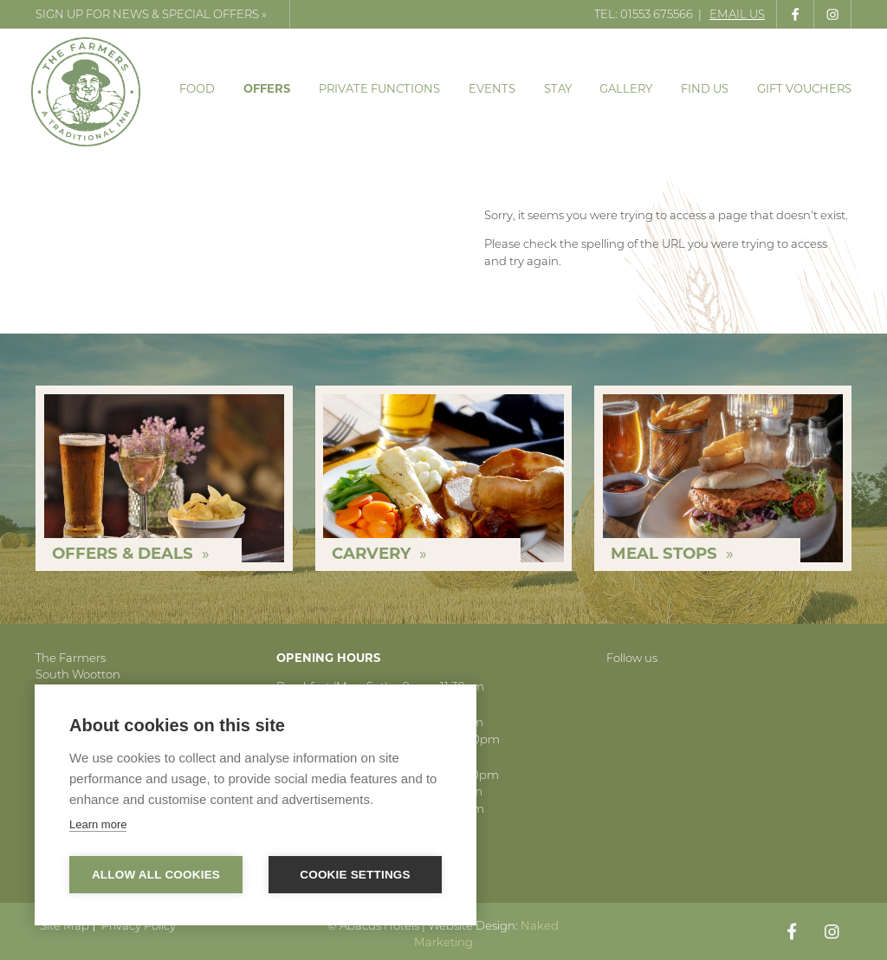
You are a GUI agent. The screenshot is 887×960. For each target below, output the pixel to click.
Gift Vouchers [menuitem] (804, 88)
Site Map (64, 925)
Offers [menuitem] (266, 88)
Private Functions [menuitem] (379, 88)
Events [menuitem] (492, 88)
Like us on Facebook (795, 15)
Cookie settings (355, 874)
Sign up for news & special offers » (151, 14)
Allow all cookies (156, 874)
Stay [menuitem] (558, 88)
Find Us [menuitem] (704, 88)
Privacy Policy (138, 925)
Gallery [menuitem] (625, 88)
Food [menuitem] (197, 88)
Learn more (97, 824)
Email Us (737, 14)
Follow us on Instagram (832, 15)
